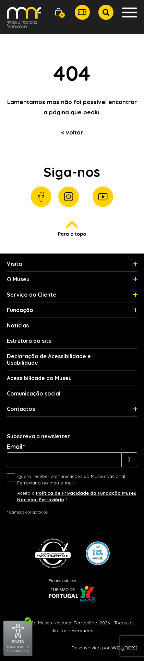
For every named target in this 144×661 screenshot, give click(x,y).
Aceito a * (76, 496)
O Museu (18, 279)
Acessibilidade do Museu (39, 378)
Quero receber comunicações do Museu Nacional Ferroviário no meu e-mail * (71, 480)
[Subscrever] (129, 459)
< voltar (72, 132)
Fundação (20, 310)
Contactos (21, 408)
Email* (16, 446)
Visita (14, 263)
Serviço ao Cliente (31, 294)
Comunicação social (33, 393)
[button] (58, 12)
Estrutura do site (29, 340)
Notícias (18, 325)
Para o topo (72, 229)
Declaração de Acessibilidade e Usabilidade (49, 359)
